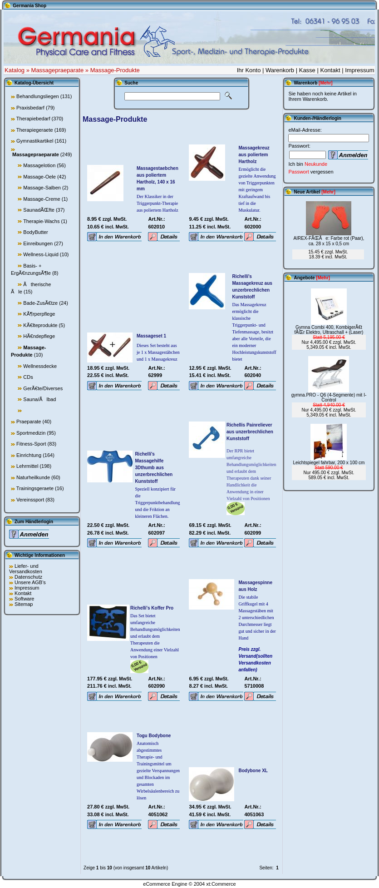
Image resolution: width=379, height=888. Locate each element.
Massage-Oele (39, 176)
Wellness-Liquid (40, 254)
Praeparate (28, 421)
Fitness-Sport (31, 443)
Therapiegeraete (34, 130)
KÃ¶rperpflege (39, 314)
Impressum (359, 70)
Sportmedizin (30, 433)
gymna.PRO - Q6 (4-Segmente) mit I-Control (329, 397)
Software (24, 598)
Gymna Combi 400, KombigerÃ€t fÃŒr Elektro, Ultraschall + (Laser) (328, 330)
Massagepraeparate (57, 70)
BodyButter (35, 232)
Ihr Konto (249, 70)
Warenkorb (280, 70)
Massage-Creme (41, 199)
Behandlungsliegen (37, 96)
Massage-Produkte (115, 70)
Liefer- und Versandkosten (25, 568)
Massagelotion (39, 165)
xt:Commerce (221, 884)
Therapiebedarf (33, 118)
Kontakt (330, 70)
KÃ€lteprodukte (40, 325)
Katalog (15, 70)
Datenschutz (28, 577)
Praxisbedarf (30, 107)
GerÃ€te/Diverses (43, 388)
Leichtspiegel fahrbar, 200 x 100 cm (329, 462)
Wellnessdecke (40, 366)
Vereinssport (30, 499)
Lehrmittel (27, 466)
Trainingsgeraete (35, 488)
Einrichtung (28, 455)
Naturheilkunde (33, 477)
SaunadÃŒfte (38, 210)
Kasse (307, 70)
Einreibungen (38, 243)
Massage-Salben (42, 187)
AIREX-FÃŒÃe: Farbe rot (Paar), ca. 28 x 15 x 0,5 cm (329, 241)
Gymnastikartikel (34, 141)
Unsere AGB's (30, 582)
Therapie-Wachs (41, 221)
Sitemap (24, 604)
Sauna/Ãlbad (39, 399)
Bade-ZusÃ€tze (40, 303)
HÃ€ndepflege (39, 336)
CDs (28, 377)
